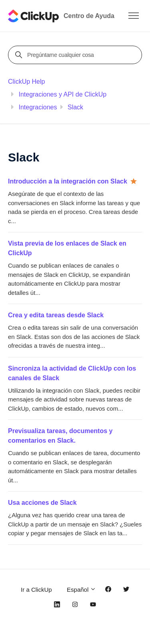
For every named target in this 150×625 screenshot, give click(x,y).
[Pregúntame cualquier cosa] (76, 54)
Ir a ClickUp (36, 589)
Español (81, 589)
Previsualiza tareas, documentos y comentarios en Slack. (60, 435)
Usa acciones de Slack (42, 502)
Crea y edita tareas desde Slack (56, 315)
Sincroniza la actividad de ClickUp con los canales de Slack (72, 373)
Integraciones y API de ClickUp (62, 94)
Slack (75, 107)
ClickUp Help (26, 81)
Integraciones (37, 107)
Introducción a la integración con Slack (67, 181)
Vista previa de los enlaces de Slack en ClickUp (67, 248)
